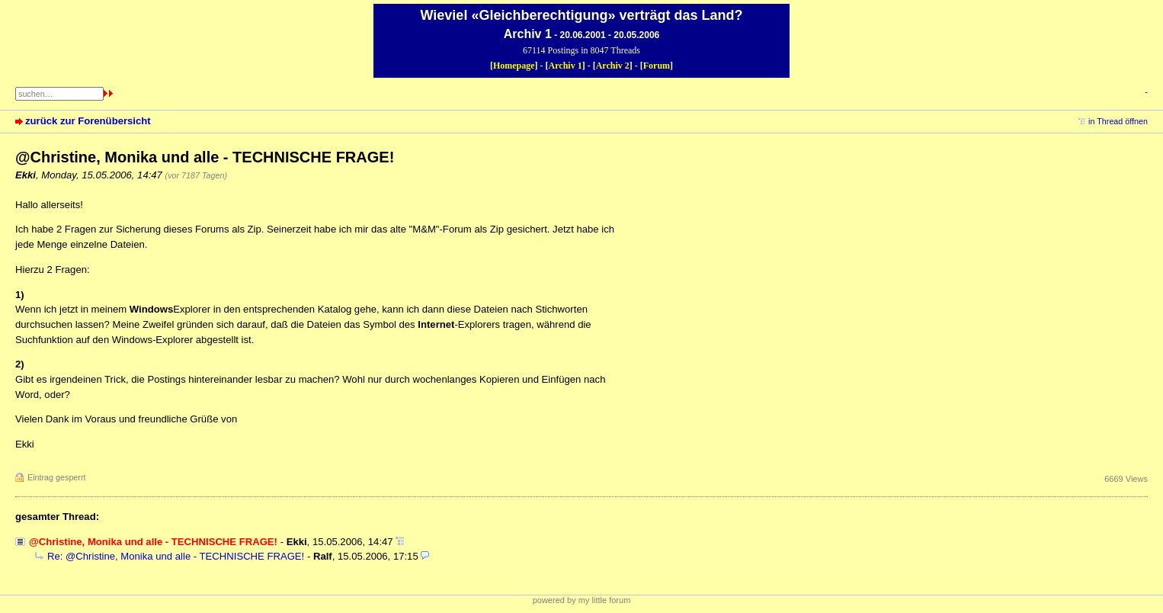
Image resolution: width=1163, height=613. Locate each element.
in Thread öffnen (1118, 121)
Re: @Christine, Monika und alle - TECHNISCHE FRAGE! (175, 556)
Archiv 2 (613, 65)
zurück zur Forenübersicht (88, 121)
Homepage (514, 65)
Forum (656, 65)
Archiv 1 (565, 65)
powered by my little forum (582, 600)
